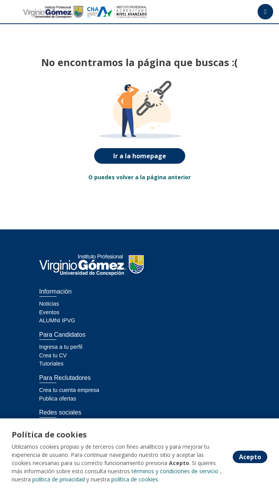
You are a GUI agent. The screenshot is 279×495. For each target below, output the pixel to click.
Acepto (250, 457)
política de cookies (134, 479)
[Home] (33, 12)
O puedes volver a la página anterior (139, 177)
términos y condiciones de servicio (175, 471)
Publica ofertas (57, 398)
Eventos (49, 312)
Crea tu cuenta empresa (69, 390)
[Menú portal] (265, 11)
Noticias (49, 304)
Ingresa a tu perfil (60, 347)
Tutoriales (51, 363)
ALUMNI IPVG (57, 320)
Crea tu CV (53, 355)
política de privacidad (58, 479)
